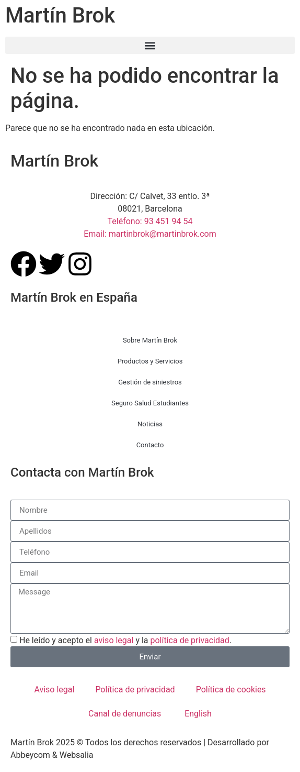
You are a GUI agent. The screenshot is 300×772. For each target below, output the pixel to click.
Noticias (150, 424)
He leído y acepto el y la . (125, 640)
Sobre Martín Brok (150, 340)
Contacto (150, 445)
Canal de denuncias (124, 714)
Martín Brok (60, 15)
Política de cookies (231, 689)
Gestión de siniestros (150, 382)
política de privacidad (190, 640)
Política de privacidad (135, 689)
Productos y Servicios (150, 361)
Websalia (77, 755)
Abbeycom (30, 755)
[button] (150, 45)
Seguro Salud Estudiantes (150, 403)
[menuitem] (196, 714)
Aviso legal (54, 689)
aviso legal (114, 640)
